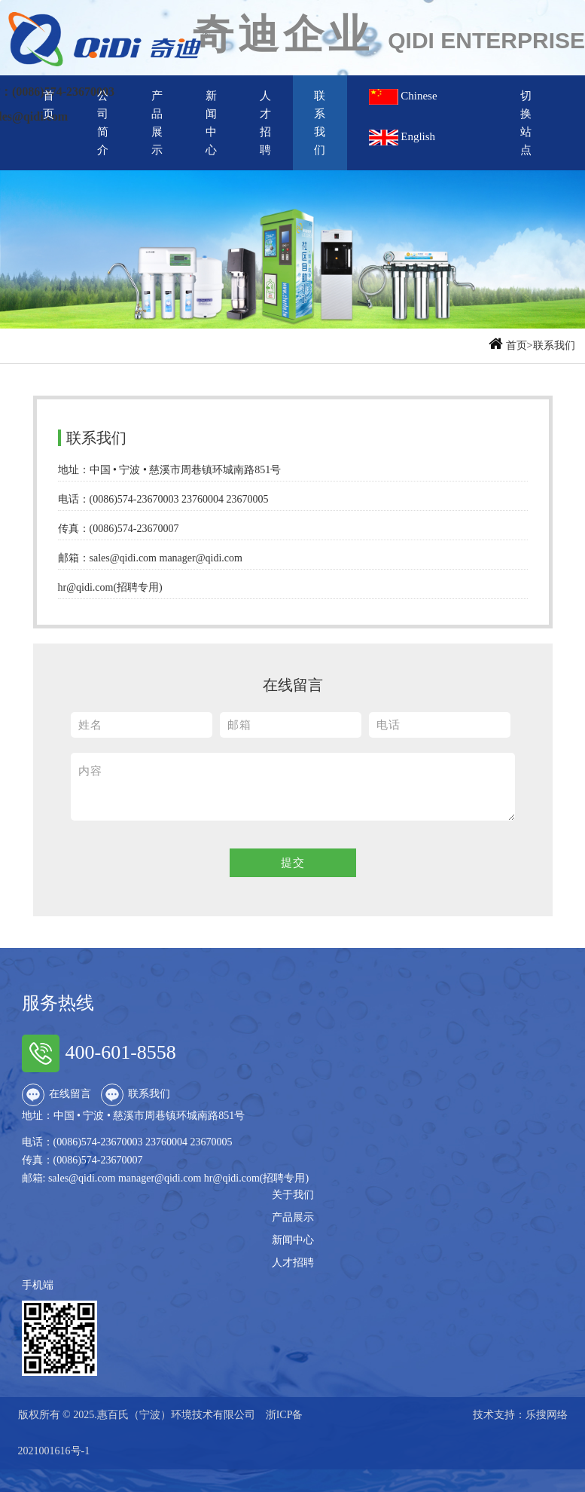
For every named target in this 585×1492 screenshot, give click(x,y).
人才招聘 (265, 123)
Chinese (412, 97)
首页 (48, 105)
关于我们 (293, 1194)
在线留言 (56, 1095)
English (402, 137)
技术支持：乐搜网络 (520, 1414)
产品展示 (157, 123)
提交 (293, 863)
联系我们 (319, 123)
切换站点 (526, 123)
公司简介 (102, 123)
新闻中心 (211, 123)
